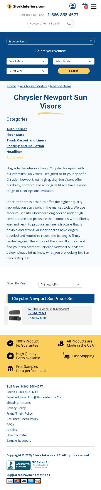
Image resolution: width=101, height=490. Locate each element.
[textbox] (50, 42)
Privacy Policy (16, 408)
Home (11, 86)
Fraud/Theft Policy (20, 413)
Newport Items (60, 86)
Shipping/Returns (19, 403)
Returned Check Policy (22, 419)
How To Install (17, 435)
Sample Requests (19, 440)
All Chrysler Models (33, 86)
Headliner (14, 151)
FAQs (10, 424)
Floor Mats (15, 134)
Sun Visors (15, 157)
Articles (12, 430)
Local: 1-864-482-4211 (22, 392)
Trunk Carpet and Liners (26, 140)
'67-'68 (32, 309)
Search (74, 71)
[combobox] (50, 41)
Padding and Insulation (25, 146)
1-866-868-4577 (62, 15)
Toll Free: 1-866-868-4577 (25, 386)
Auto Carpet (17, 129)
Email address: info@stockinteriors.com (35, 397)
